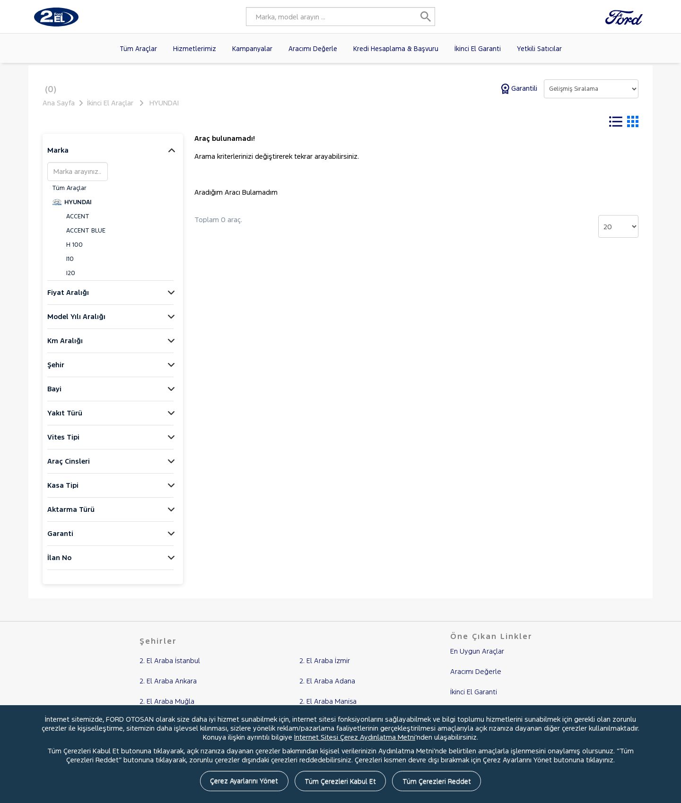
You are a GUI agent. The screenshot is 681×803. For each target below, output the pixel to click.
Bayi (54, 394)
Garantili (520, 88)
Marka (58, 156)
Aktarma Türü (71, 515)
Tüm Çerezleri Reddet (441, 781)
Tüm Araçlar (138, 48)
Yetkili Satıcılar (539, 48)
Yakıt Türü (64, 418)
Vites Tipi (63, 443)
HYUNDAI (164, 102)
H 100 (74, 251)
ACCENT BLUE (85, 237)
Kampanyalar (252, 48)
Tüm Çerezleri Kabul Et (341, 781)
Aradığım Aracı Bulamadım (236, 198)
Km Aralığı (65, 346)
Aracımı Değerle (312, 48)
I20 (70, 279)
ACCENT (77, 222)
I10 (70, 265)
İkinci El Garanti (477, 48)
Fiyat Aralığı (68, 298)
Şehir (55, 370)
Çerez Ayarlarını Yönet (240, 781)
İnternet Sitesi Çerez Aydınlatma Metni (354, 738)
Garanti (60, 539)
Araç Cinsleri (68, 467)
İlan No (59, 563)
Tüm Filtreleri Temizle (285, 122)
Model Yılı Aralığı (76, 322)
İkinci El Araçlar (110, 102)
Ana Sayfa (59, 102)
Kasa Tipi (63, 491)
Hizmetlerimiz (194, 48)
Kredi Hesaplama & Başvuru (395, 48)
